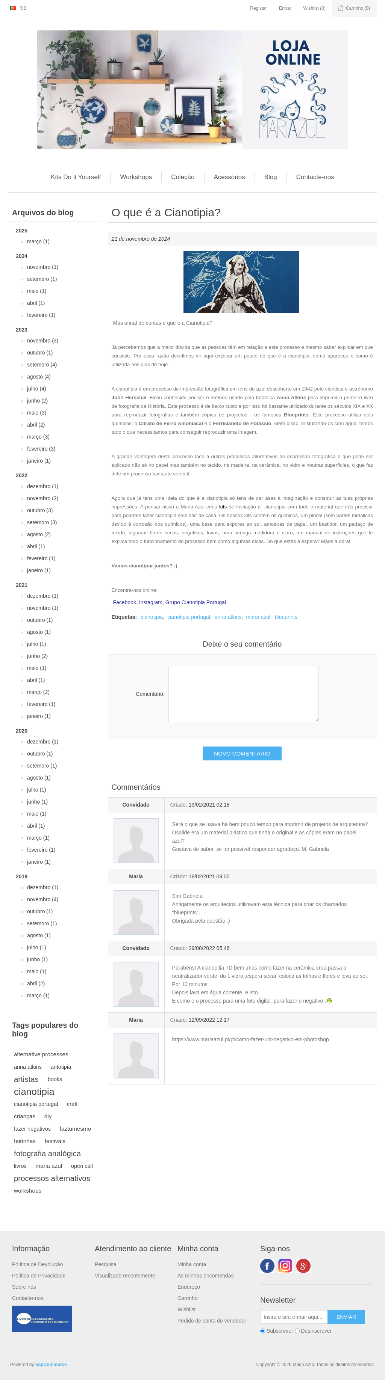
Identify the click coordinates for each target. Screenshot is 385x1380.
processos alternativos (52, 1178)
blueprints (286, 617)
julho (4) (36, 389)
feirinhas (25, 1141)
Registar (258, 8)
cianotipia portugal (36, 1104)
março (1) (38, 241)
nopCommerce (51, 1364)
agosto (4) (39, 377)
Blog (270, 177)
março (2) (38, 692)
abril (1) (36, 303)
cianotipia (34, 1091)
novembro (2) (42, 498)
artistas (26, 1079)
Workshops (136, 177)
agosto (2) (39, 534)
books (55, 1079)
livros (20, 1166)
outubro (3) (40, 510)
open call (82, 1166)
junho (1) (37, 802)
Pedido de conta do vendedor (211, 1321)
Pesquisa (106, 1264)
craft (72, 1104)
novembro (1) (42, 267)
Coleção (182, 177)
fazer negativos (32, 1129)
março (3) (38, 437)
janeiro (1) (39, 461)
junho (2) (37, 401)
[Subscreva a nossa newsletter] (294, 1317)
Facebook (267, 1266)
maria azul (49, 1166)
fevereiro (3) (41, 449)
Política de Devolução (37, 1264)
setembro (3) (42, 522)
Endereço (188, 1287)
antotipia (61, 1067)
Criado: (178, 805)
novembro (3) (42, 341)
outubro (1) (40, 353)
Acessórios (229, 177)
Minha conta (191, 1264)
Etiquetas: (124, 617)
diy (48, 1116)
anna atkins (28, 1067)
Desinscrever (316, 1331)
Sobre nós (24, 1287)
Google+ (303, 1266)
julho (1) (36, 644)
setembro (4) (42, 365)
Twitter (285, 1266)
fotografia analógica (47, 1153)
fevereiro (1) (41, 315)
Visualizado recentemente (125, 1276)
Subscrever (280, 1331)
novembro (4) (42, 899)
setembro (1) (42, 279)
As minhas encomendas (205, 1276)
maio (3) (36, 413)
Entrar (285, 8)
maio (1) (36, 291)
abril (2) (36, 425)
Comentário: (150, 694)
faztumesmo (75, 1128)
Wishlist (186, 1309)
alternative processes (41, 1054)
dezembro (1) (42, 486)
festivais (55, 1141)
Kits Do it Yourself (76, 177)
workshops (27, 1190)
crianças (24, 1116)
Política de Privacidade (38, 1276)
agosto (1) (39, 632)
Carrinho (187, 1298)
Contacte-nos (315, 177)
